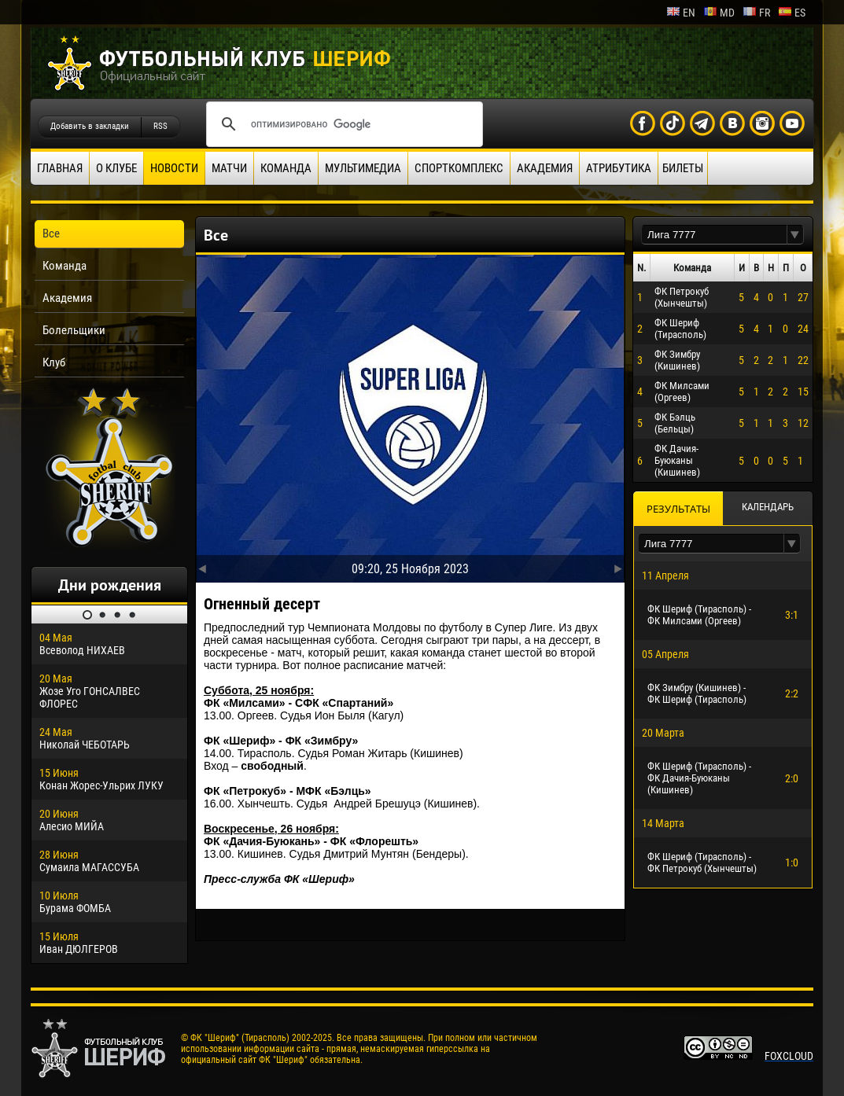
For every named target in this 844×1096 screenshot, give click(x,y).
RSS (160, 126)
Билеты (682, 168)
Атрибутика (618, 168)
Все (51, 233)
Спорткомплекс (459, 168)
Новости (174, 168)
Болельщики (73, 330)
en (680, 12)
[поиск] (342, 124)
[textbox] (714, 235)
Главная (60, 168)
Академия (545, 168)
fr (756, 12)
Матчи (229, 168)
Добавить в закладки (89, 126)
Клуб (53, 362)
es (791, 12)
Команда (285, 168)
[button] (795, 235)
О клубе (116, 168)
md (719, 12)
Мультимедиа (363, 168)
